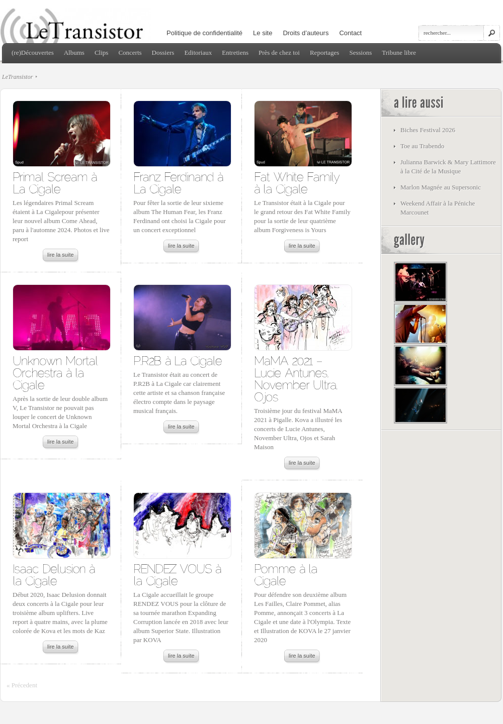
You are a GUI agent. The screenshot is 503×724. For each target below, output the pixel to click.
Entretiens (235, 52)
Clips (101, 52)
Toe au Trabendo (422, 146)
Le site (262, 33)
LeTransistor (17, 76)
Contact (350, 33)
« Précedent (22, 685)
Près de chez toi (279, 52)
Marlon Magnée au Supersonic (440, 187)
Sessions (360, 52)
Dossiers (163, 52)
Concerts (129, 52)
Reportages (324, 52)
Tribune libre (399, 52)
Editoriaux (198, 52)
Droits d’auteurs (305, 33)
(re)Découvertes (33, 52)
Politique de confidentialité (204, 33)
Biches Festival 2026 (427, 130)
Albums (74, 52)
